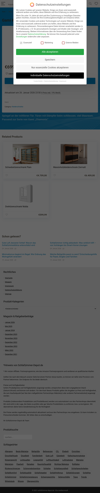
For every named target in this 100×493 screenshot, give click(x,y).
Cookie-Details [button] (38, 80)
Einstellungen (21, 35)
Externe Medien (70, 41)
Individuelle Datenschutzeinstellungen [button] (49, 74)
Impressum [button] (62, 80)
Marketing (47, 41)
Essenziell (26, 41)
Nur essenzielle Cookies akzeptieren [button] (50, 66)
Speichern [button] (50, 58)
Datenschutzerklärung (37, 33)
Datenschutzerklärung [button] (51, 80)
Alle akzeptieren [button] (50, 50)
